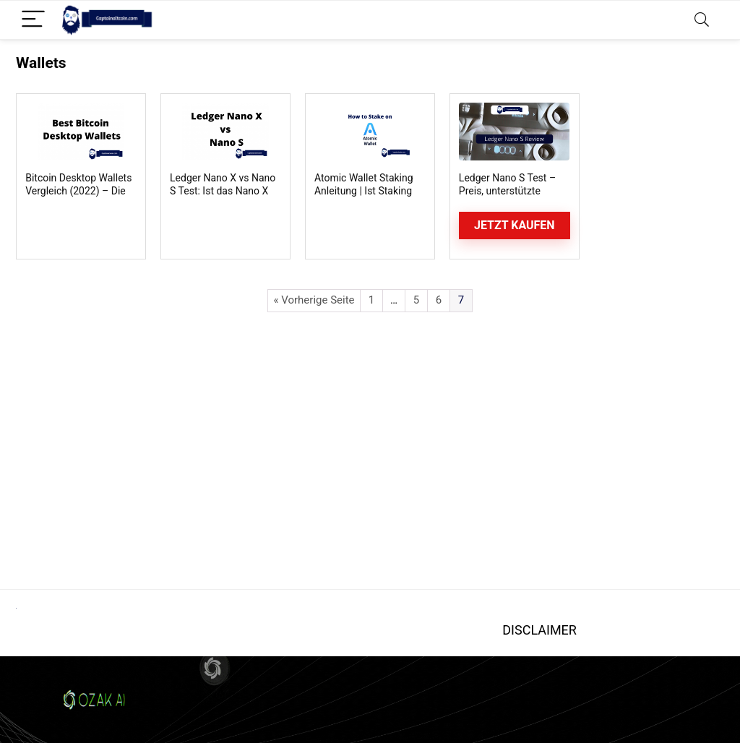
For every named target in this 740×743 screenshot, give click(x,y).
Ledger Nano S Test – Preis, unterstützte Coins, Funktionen (507, 191)
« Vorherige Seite (313, 299)
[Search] (701, 20)
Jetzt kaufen (514, 225)
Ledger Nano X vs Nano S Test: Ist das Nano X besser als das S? (222, 191)
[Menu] (33, 20)
